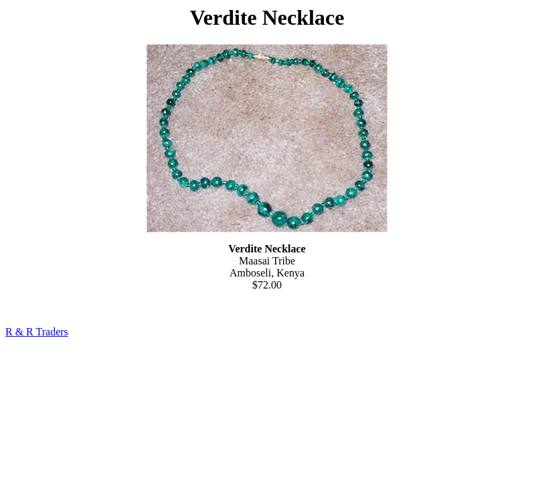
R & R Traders (36, 331)
